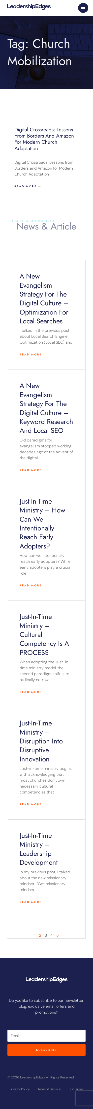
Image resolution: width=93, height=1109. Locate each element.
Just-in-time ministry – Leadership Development (39, 848)
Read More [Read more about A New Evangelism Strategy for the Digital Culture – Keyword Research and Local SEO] (31, 470)
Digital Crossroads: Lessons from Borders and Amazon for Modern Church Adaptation (44, 139)
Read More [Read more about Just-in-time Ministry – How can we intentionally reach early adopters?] (31, 585)
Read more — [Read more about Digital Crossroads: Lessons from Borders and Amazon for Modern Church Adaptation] (27, 186)
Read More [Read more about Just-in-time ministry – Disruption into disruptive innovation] (31, 804)
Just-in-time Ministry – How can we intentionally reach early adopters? (42, 523)
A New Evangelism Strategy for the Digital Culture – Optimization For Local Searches (44, 298)
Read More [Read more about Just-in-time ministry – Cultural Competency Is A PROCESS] (31, 692)
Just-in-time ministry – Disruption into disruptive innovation (41, 741)
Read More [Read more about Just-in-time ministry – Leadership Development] (31, 902)
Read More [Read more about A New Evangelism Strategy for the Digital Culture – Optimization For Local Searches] (31, 354)
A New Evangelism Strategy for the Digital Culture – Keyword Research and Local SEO (46, 408)
